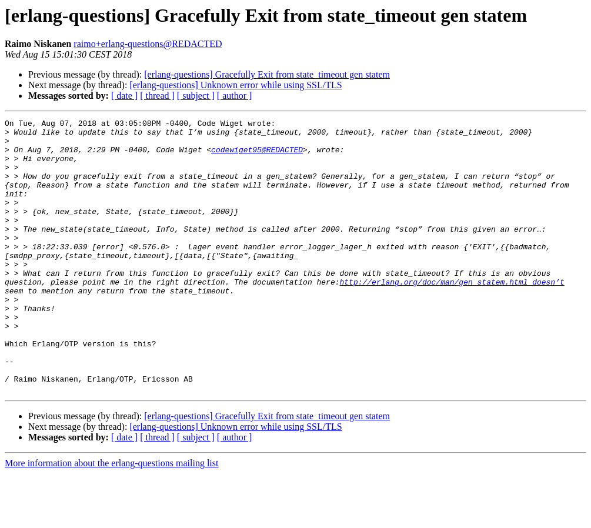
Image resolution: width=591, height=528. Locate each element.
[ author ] (234, 96)
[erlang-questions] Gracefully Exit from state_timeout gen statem (267, 74)
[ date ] (124, 96)
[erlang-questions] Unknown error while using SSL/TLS (235, 85)
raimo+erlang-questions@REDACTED (148, 44)
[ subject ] (196, 96)
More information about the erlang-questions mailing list (111, 518)
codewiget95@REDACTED (257, 156)
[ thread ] (157, 96)
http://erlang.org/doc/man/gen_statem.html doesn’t (451, 315)
